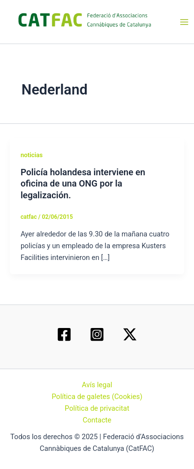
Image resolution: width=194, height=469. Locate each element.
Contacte (97, 420)
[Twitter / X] (129, 334)
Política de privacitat (97, 408)
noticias (32, 155)
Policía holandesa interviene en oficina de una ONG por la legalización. (83, 183)
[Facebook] (64, 334)
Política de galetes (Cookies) (96, 396)
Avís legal (97, 384)
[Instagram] (97, 334)
